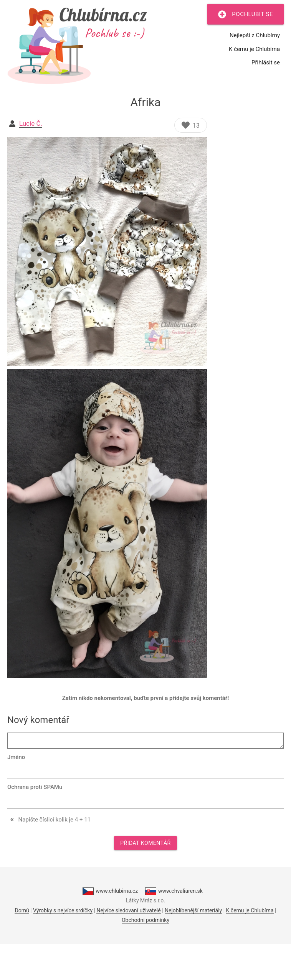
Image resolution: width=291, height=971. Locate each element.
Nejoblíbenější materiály (193, 910)
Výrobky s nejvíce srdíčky (63, 910)
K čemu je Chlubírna (254, 49)
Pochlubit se (245, 14)
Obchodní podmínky (145, 920)
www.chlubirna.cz (110, 891)
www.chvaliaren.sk (174, 891)
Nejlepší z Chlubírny (255, 35)
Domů (22, 910)
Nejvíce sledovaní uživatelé (128, 910)
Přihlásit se (265, 62)
